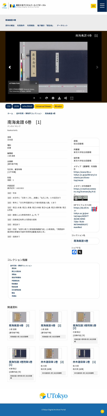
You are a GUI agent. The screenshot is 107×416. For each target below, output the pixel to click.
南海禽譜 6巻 (10, 20)
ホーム (10, 113)
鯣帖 (13, 293)
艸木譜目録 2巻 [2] (52, 362)
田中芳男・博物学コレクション (29, 113)
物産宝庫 (15, 287)
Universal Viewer (43, 106)
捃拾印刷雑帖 (16, 277)
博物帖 (14, 274)
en (93, 6)
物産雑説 (15, 284)
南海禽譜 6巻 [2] (51, 325)
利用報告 (31, 25)
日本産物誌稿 (16, 290)
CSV (8, 106)
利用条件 (21, 25)
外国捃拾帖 (15, 280)
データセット (62, 25)
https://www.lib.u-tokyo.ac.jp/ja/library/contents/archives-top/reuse (85, 176)
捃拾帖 (14, 268)
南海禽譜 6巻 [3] (19, 325)
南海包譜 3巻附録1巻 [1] (22, 363)
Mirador (58, 106)
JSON (16, 106)
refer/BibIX (27, 106)
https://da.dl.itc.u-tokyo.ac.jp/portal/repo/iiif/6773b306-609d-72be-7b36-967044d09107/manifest (81, 217)
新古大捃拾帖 (16, 271)
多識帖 (14, 296)
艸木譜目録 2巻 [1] (84, 362)
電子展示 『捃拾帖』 (45, 25)
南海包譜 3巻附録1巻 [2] (86, 326)
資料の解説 (9, 25)
